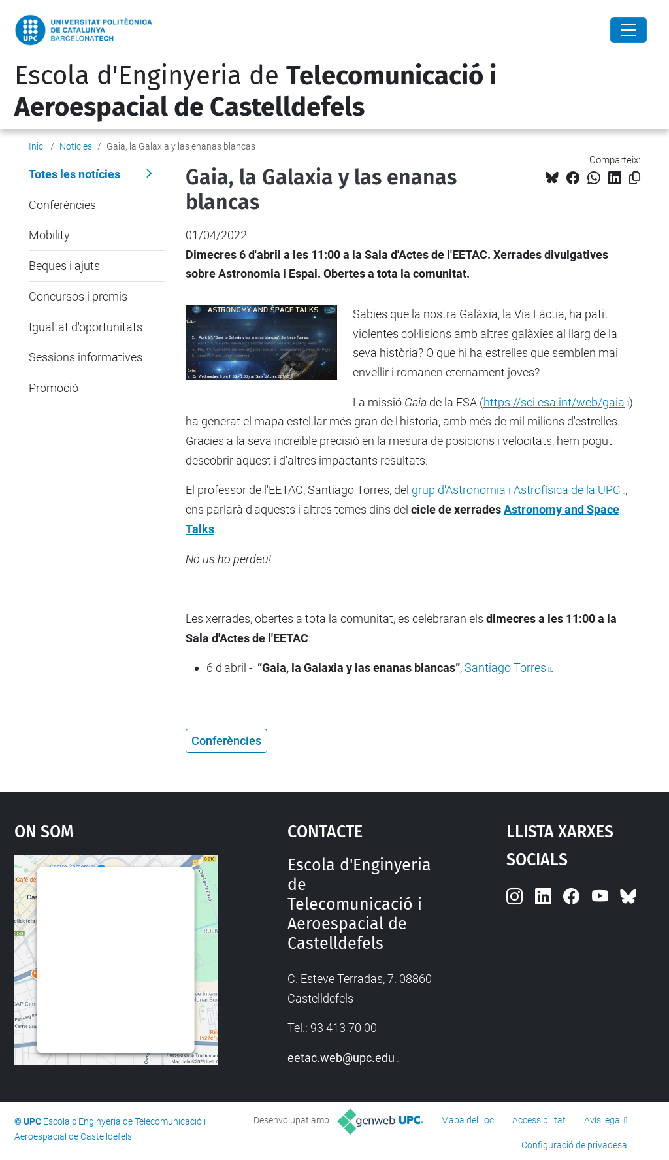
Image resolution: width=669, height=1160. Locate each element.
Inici (37, 146)
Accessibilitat (539, 1120)
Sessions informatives (85, 357)
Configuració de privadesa (574, 1145)
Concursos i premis (78, 296)
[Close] (628, 30)
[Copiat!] (634, 178)
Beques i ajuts (64, 266)
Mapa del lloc (467, 1120)
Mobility (49, 235)
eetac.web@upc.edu (341, 1058)
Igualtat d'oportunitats (85, 327)
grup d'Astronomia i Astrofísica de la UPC (516, 490)
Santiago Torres (505, 667)
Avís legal (603, 1120)
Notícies (75, 146)
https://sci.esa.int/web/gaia (554, 402)
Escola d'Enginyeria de (255, 91)
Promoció (53, 388)
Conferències (62, 205)
